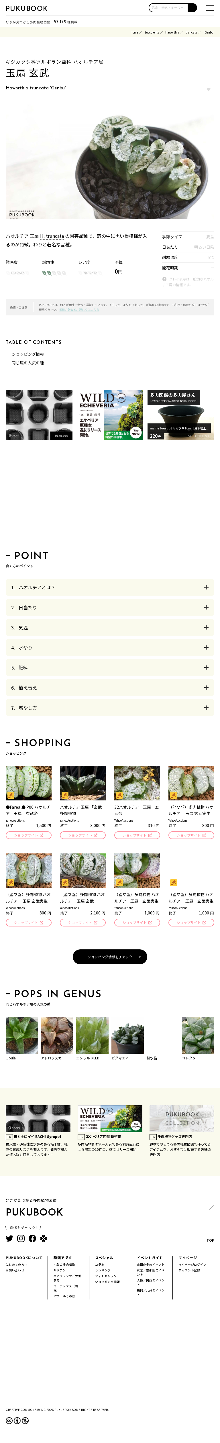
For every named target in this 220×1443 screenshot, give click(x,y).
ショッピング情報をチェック (110, 958)
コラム (99, 1266)
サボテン (60, 1272)
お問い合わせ (15, 1272)
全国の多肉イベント (151, 1266)
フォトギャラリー (107, 1277)
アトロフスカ (51, 1059)
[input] (168, 7)
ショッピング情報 (28, 354)
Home (134, 32)
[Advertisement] (110, 497)
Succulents (151, 32)
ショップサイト (26, 836)
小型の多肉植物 (64, 1266)
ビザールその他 (64, 1297)
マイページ (187, 1259)
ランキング (103, 1272)
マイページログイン (192, 1266)
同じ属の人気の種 (28, 363)
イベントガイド (150, 1259)
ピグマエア (120, 1059)
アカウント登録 (189, 1272)
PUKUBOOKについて (24, 1259)
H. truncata (52, 235)
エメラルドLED (87, 1059)
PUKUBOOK (27, 9)
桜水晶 (152, 1059)
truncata (191, 32)
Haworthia (172, 32)
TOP (210, 1227)
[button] (192, 7)
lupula (11, 1059)
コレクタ (189, 1059)
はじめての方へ (17, 1266)
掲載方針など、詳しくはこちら (79, 309)
